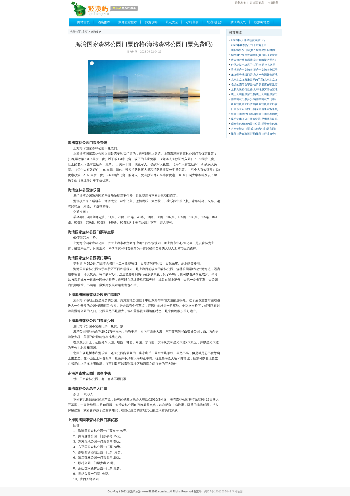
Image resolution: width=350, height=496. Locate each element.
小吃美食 (192, 22)
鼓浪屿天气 (238, 22)
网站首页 (83, 22)
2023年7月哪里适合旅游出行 (248, 40)
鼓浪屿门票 (214, 22)
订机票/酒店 (257, 2)
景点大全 (172, 22)
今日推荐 (273, 2)
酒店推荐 (104, 22)
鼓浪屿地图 (262, 22)
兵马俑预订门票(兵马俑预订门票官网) (253, 128)
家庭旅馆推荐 (127, 22)
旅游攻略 (151, 22)
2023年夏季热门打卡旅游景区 (249, 45)
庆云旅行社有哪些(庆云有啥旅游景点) (253, 59)
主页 (85, 31)
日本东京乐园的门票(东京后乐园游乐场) (254, 109)
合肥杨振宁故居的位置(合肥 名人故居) (253, 64)
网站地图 (237, 491)
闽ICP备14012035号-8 (217, 491)
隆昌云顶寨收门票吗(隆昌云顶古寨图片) (254, 114)
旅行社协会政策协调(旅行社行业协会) (253, 133)
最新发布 (240, 2)
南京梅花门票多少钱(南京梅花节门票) (253, 99)
